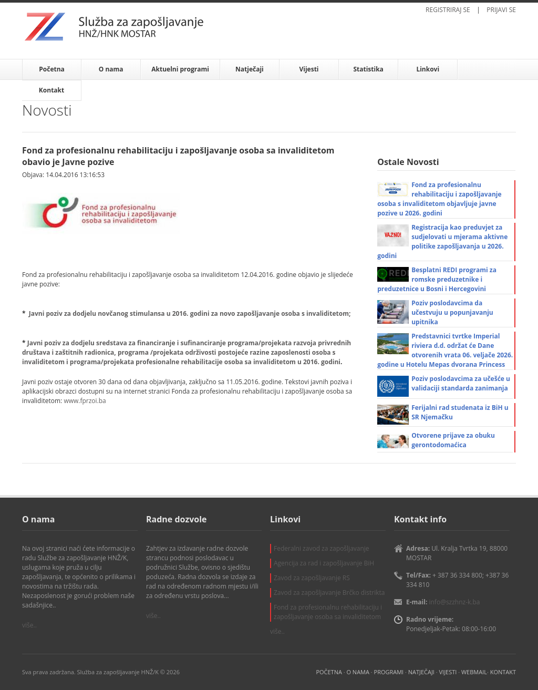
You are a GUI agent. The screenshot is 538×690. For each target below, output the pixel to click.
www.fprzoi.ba (85, 400)
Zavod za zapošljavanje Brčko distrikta (329, 592)
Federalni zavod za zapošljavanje (321, 548)
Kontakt (51, 90)
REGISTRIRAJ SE (448, 9)
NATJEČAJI (421, 672)
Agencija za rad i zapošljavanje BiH (324, 563)
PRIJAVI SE (501, 9)
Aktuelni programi (180, 69)
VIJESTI (448, 672)
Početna (52, 69)
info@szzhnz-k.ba (454, 602)
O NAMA (357, 672)
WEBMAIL (474, 672)
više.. (29, 625)
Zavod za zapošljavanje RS (312, 577)
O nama (111, 69)
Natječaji (249, 69)
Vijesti (308, 69)
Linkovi (427, 69)
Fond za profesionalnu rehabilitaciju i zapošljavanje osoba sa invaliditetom (328, 612)
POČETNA (329, 672)
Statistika (368, 69)
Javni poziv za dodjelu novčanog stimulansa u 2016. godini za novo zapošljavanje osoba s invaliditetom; (190, 313)
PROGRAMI (389, 672)
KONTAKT (503, 672)
